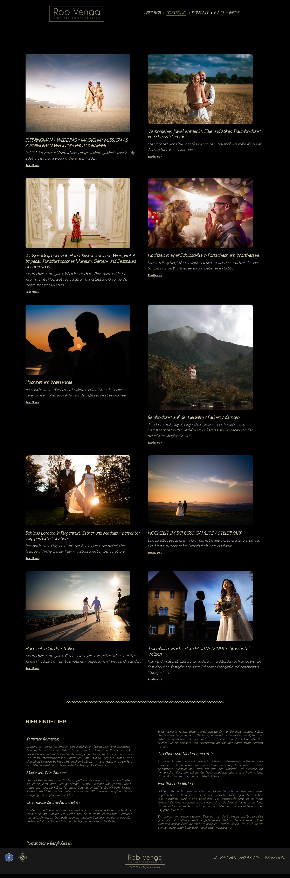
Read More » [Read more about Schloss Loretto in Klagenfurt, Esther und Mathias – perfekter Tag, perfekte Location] (32, 558)
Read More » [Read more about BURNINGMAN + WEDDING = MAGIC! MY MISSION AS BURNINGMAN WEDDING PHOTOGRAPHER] (32, 165)
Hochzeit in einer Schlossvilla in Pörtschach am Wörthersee (203, 255)
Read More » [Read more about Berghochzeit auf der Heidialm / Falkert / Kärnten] (155, 442)
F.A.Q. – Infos (227, 11)
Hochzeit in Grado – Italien (50, 648)
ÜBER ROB (152, 11)
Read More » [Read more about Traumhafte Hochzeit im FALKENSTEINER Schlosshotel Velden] (155, 679)
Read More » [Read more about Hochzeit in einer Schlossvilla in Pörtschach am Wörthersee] (155, 275)
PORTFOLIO (176, 11)
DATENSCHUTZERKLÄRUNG (236, 857)
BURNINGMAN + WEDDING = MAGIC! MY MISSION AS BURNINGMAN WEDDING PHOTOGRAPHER (77, 142)
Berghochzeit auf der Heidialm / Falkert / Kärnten (194, 417)
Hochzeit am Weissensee (49, 382)
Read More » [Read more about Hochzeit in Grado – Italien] (32, 668)
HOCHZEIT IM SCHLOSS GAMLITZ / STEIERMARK (195, 532)
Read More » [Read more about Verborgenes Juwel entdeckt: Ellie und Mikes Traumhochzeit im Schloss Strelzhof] (155, 156)
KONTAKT (200, 11)
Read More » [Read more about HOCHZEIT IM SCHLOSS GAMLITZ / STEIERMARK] (155, 553)
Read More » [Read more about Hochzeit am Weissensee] (32, 402)
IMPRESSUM (275, 857)
